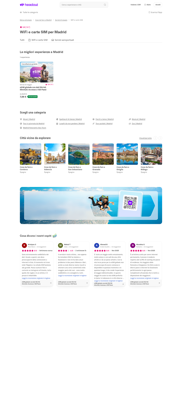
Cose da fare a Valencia (50, 168)
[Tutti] (22, 40)
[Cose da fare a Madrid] (43, 20)
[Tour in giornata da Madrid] (32, 123)
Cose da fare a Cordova (26, 168)
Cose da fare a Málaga (147, 168)
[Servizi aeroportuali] (64, 40)
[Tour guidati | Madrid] (102, 123)
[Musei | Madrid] (27, 119)
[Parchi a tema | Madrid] (103, 119)
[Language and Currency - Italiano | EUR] (135, 4)
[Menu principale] (26, 20)
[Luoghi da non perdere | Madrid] (70, 123)
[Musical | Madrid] (137, 119)
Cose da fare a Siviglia (123, 168)
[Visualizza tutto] (145, 138)
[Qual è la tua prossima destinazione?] (84, 4)
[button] (147, 4)
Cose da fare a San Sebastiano (75, 168)
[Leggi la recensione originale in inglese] (36, 278)
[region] (91, 40)
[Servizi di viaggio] (61, 20)
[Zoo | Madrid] (135, 123)
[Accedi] (158, 4)
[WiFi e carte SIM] (40, 40)
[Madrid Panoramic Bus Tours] (33, 127)
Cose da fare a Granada (98, 168)
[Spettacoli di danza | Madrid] (69, 119)
